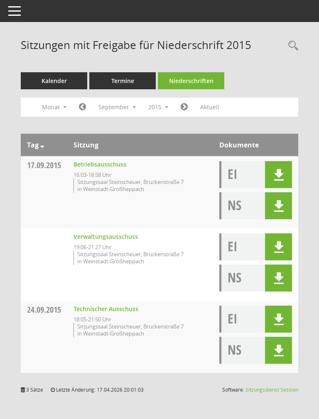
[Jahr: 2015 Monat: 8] (82, 107)
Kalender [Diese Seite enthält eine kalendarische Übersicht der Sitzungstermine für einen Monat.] (54, 81)
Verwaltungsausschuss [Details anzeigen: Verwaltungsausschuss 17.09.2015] (106, 236)
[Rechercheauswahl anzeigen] (291, 46)
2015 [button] (158, 107)
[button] (278, 174)
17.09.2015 (44, 165)
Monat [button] (54, 107)
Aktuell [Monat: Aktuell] (209, 107)
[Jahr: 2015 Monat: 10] (184, 107)
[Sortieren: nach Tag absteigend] (42, 144)
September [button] (117, 107)
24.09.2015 (44, 309)
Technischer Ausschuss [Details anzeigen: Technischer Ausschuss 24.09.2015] (106, 309)
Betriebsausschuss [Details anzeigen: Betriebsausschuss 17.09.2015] (100, 164)
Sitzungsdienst (271, 389)
